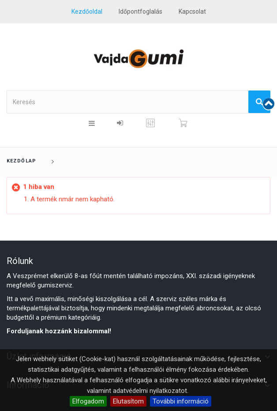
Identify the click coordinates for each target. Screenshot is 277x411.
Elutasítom (128, 401)
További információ (181, 401)
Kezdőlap (21, 161)
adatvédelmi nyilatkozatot (150, 391)
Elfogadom (88, 401)
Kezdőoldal (86, 11)
